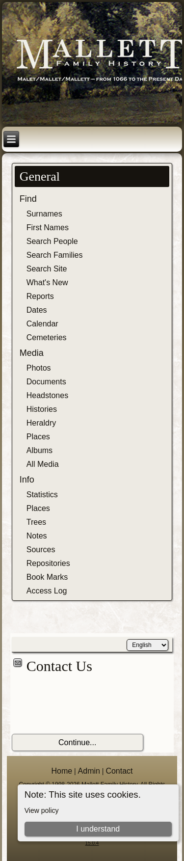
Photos (38, 368)
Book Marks (47, 577)
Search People (52, 241)
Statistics (42, 494)
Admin (89, 771)
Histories (41, 409)
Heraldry (41, 423)
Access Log (46, 591)
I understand (98, 829)
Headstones (47, 395)
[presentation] (86, 704)
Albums (39, 450)
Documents (46, 381)
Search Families (54, 255)
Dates (36, 310)
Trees (36, 522)
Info (27, 479)
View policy (42, 810)
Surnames (44, 214)
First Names (47, 227)
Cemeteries (46, 337)
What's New (47, 282)
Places (38, 436)
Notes (36, 536)
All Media (42, 464)
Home (61, 771)
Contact (118, 771)
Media (32, 353)
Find (28, 199)
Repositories (48, 563)
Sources (40, 549)
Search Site (46, 269)
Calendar (42, 324)
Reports (40, 296)
